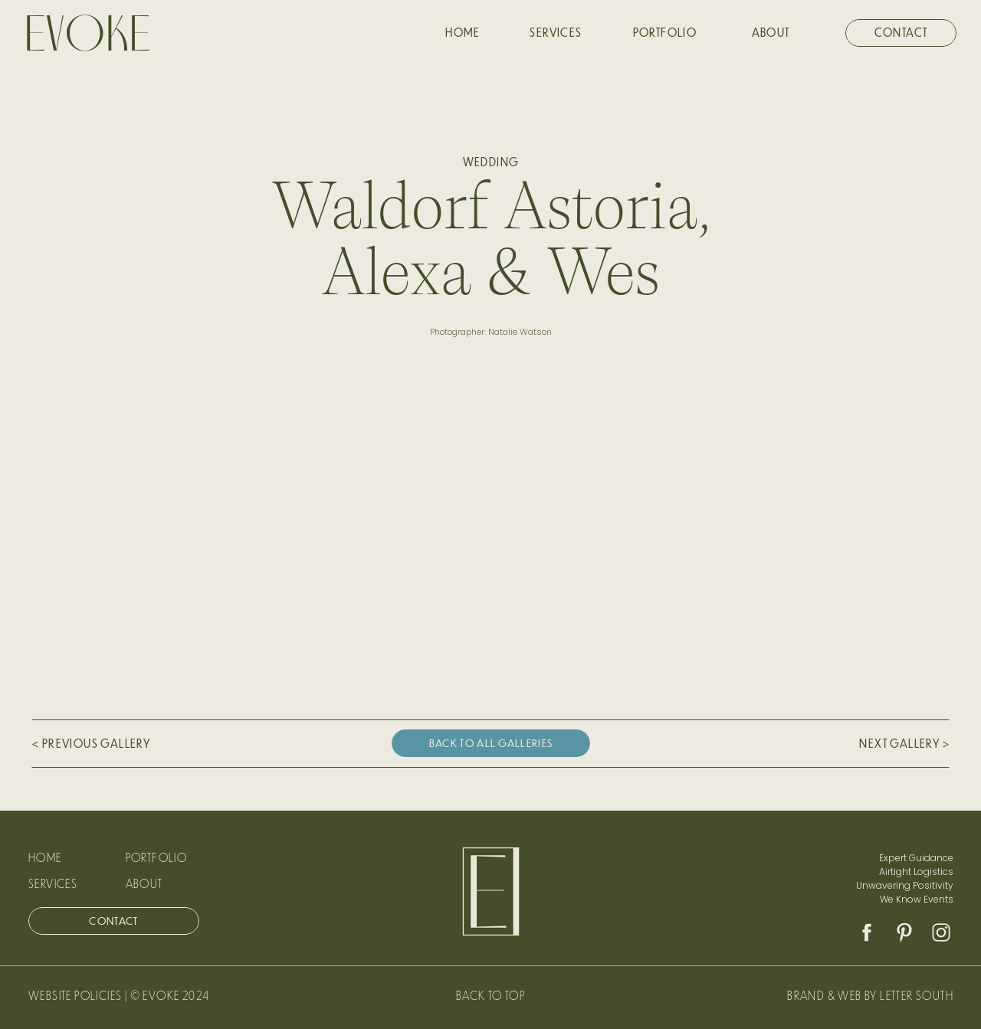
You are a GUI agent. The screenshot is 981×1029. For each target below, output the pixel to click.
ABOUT (144, 883)
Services (52, 883)
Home (45, 857)
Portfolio (157, 857)
